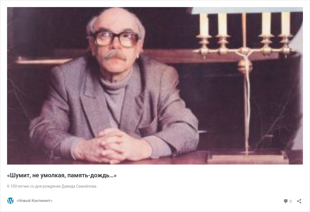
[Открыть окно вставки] (299, 199)
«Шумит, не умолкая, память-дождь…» (62, 175)
